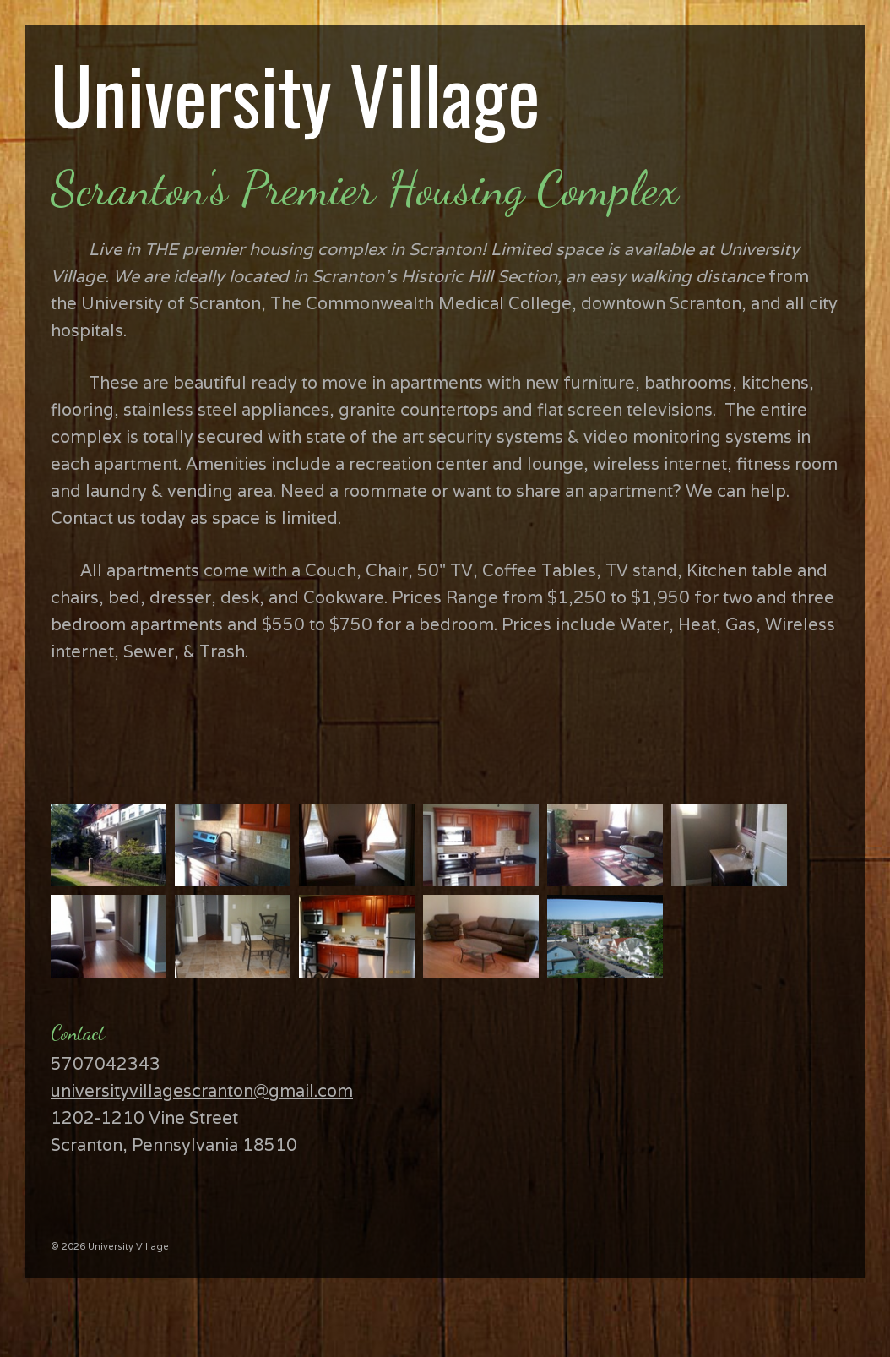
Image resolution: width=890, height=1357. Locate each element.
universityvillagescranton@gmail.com (202, 1091)
